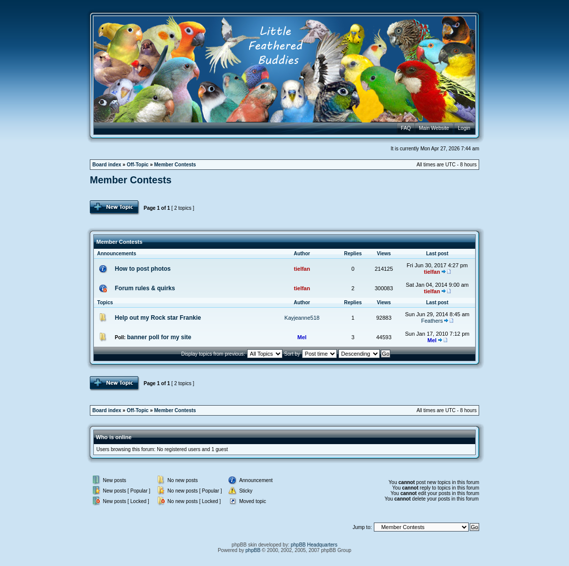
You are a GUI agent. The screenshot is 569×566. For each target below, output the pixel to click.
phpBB (253, 550)
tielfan (302, 269)
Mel (301, 337)
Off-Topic (138, 164)
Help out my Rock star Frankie (158, 317)
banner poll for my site (159, 337)
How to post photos (143, 268)
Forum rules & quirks (145, 288)
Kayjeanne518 (301, 318)
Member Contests (175, 164)
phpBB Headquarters (314, 545)
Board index (106, 164)
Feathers (432, 321)
